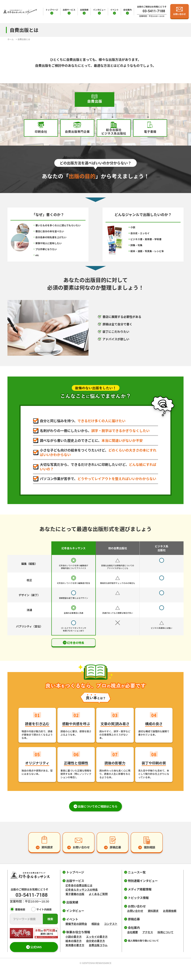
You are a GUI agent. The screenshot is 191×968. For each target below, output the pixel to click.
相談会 (95, 924)
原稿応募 (134, 919)
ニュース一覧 (137, 872)
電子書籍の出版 (75, 894)
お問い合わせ (135, 911)
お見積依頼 (169, 911)
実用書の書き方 (75, 945)
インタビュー (99, 9)
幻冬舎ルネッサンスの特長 (82, 889)
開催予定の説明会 (76, 924)
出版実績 (84, 9)
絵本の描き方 (74, 941)
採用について (165, 932)
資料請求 (153, 911)
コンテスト (110, 924)
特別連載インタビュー (143, 880)
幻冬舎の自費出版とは (79, 885)
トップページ (52, 9)
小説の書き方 (74, 936)
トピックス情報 (138, 898)
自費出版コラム (98, 945)
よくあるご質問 (98, 894)
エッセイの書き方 (97, 936)
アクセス (147, 932)
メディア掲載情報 (140, 889)
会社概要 (132, 932)
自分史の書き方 (95, 941)
